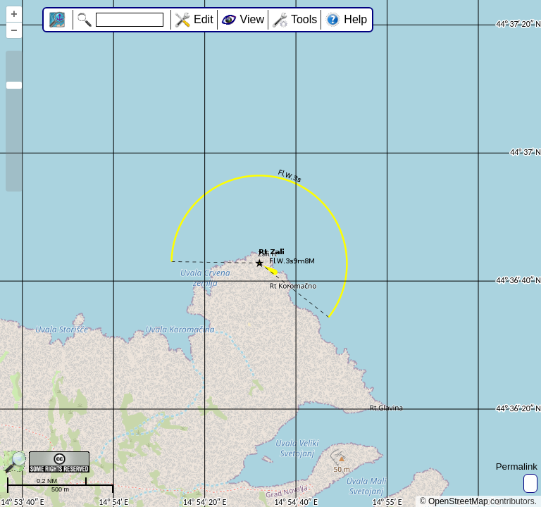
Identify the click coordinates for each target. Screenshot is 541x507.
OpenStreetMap (458, 501)
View (252, 19)
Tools (304, 19)
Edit (203, 19)
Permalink (516, 466)
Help (355, 19)
